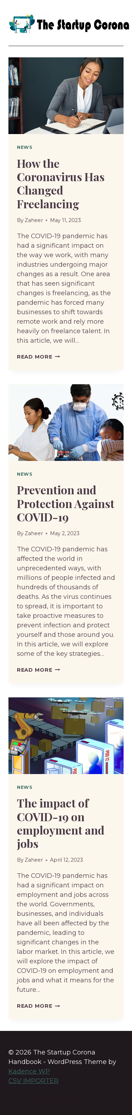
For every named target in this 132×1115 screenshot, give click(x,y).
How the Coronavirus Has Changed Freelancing (61, 183)
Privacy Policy (66, 1098)
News (25, 147)
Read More (38, 357)
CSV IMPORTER (33, 1081)
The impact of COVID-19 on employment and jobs (61, 823)
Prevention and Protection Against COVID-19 (65, 503)
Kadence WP (29, 1071)
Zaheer (34, 220)
